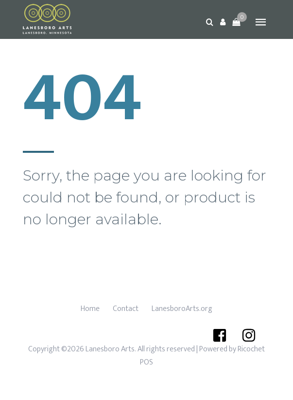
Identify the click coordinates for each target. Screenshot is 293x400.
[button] (223, 22)
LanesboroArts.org (182, 308)
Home (90, 308)
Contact (125, 308)
